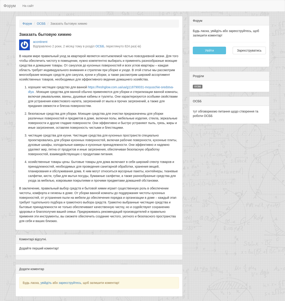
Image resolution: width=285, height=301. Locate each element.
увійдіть (46, 283)
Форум (10, 6)
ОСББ (41, 23)
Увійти (209, 50)
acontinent (40, 42)
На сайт (28, 6)
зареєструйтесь (70, 283)
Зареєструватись (249, 50)
